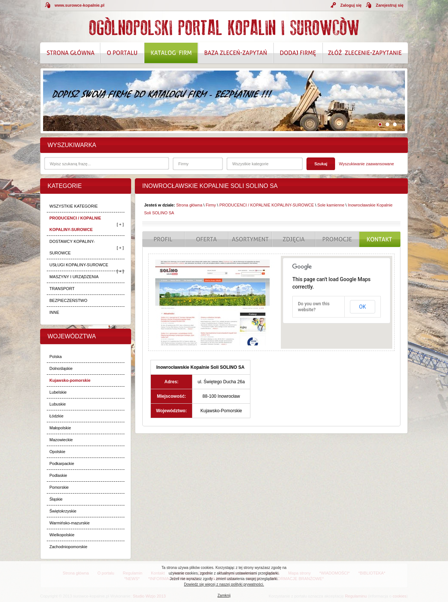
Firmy (211, 205)
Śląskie (55, 499)
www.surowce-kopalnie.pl (79, 5)
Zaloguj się (350, 5)
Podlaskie (58, 475)
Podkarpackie (61, 463)
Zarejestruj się (389, 5)
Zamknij (223, 595)
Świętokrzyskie (63, 511)
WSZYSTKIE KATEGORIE (73, 206)
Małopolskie (60, 428)
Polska (55, 356)
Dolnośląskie (60, 368)
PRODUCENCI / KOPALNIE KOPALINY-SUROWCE (75, 224)
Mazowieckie (61, 439)
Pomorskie (59, 487)
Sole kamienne (330, 205)
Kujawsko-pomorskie (70, 380)
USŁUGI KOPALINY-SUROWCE (78, 265)
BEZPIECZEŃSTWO (68, 300)
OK (362, 307)
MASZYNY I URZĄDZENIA (73, 276)
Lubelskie (57, 392)
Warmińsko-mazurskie (69, 523)
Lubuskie (57, 404)
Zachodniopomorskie (68, 546)
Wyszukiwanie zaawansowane (366, 164)
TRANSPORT (62, 288)
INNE (54, 312)
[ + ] (120, 224)
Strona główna (189, 205)
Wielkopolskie (61, 535)
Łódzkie (56, 416)
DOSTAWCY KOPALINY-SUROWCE (72, 247)
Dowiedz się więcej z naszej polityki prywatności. (224, 584)
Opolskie (57, 451)
